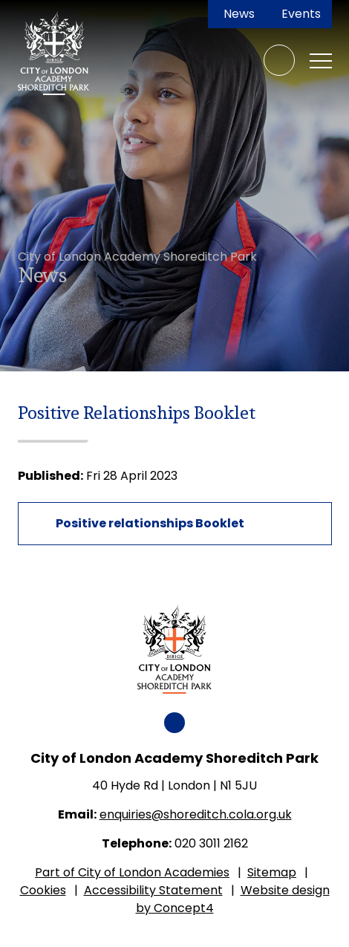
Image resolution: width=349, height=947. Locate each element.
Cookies (43, 890)
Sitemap (271, 872)
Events (301, 13)
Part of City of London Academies (132, 872)
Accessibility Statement (153, 890)
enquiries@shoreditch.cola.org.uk (196, 814)
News (239, 13)
